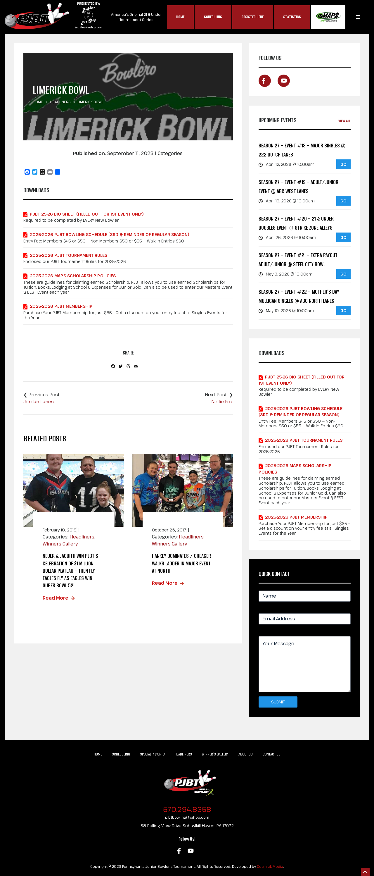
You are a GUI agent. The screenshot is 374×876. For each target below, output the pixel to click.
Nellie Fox (222, 401)
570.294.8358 (187, 809)
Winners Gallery (60, 544)
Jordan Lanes (38, 401)
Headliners (60, 102)
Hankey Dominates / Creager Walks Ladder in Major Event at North (181, 563)
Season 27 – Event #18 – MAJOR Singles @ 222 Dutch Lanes (302, 150)
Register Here (253, 17)
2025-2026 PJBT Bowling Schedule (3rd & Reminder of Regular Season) (109, 234)
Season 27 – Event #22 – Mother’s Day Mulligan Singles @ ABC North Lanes (299, 296)
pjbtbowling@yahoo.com (187, 817)
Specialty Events (152, 754)
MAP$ (328, 17)
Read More (55, 598)
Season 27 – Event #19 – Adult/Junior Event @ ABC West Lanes (298, 186)
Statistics (292, 17)
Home (180, 17)
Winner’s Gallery (215, 754)
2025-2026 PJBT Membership (61, 306)
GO (343, 164)
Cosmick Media (270, 866)
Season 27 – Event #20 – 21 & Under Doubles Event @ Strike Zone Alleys (296, 223)
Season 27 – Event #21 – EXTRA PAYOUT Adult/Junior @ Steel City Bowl (298, 260)
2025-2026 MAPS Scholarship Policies (73, 275)
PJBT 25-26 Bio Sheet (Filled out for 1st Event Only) (87, 214)
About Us (245, 754)
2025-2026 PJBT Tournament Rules (68, 255)
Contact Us (271, 754)
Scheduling (213, 17)
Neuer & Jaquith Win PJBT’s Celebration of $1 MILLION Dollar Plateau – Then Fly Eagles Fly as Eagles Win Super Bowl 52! (70, 570)
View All (344, 121)
